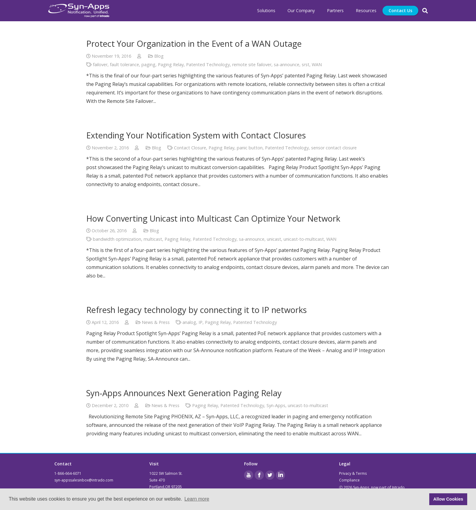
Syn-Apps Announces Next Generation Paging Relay (184, 393)
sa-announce (286, 64)
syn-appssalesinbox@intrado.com (83, 480)
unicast (274, 239)
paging (148, 64)
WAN (317, 64)
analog (189, 322)
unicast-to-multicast (304, 239)
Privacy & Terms (353, 473)
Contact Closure (190, 148)
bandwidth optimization (117, 239)
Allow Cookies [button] (448, 499)
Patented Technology (208, 64)
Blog (159, 56)
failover (100, 64)
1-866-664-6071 (67, 473)
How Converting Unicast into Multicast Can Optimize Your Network (213, 218)
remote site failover (251, 64)
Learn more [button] (196, 498)
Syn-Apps (276, 405)
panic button (250, 148)
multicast (153, 239)
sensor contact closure (334, 148)
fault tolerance (124, 64)
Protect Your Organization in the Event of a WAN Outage (194, 43)
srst (305, 64)
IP (200, 322)
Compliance (349, 480)
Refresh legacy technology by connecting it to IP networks (196, 309)
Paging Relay (171, 64)
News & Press (156, 322)
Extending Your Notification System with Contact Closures (196, 135)
